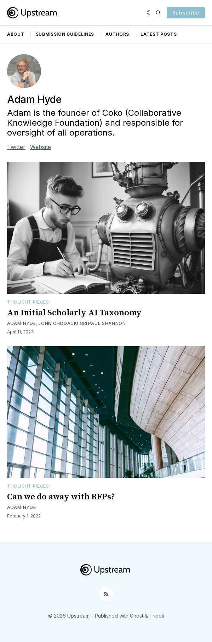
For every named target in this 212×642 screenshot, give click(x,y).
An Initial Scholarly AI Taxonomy (74, 313)
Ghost (136, 616)
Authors (117, 34)
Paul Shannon (107, 323)
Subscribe (185, 13)
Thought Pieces (28, 302)
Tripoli (156, 616)
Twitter (16, 146)
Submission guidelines (65, 34)
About (15, 34)
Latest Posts (159, 34)
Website (40, 146)
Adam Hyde (21, 323)
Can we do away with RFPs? (61, 497)
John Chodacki (58, 323)
